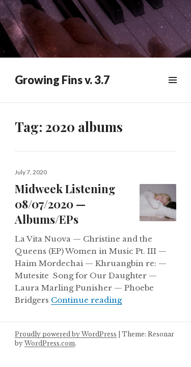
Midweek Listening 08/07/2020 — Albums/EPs (65, 204)
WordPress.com (49, 343)
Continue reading (86, 300)
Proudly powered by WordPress (66, 334)
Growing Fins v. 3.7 (62, 80)
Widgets (172, 91)
